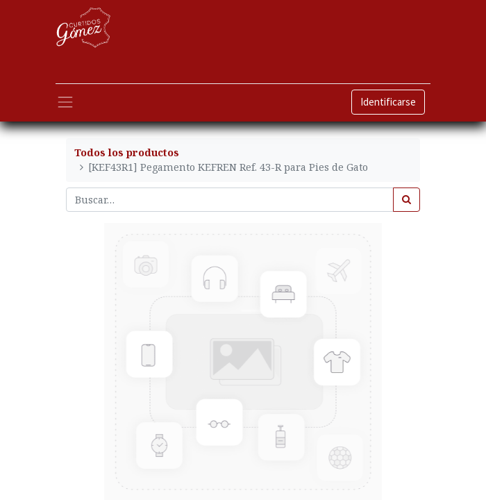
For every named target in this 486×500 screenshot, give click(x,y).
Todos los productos (126, 152)
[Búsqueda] (406, 200)
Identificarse (388, 101)
